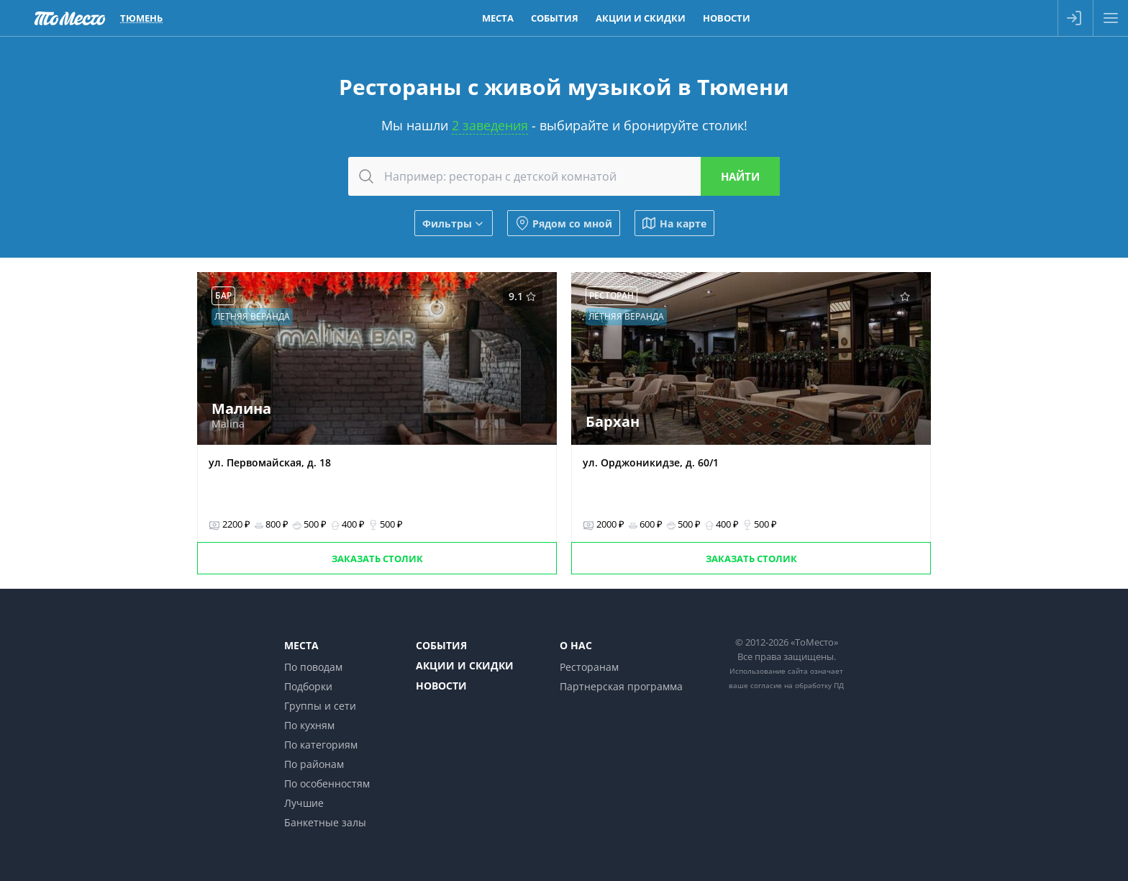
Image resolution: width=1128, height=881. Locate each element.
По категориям (321, 744)
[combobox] (564, 176)
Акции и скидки (465, 665)
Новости (441, 685)
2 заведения (490, 125)
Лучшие (304, 803)
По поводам (313, 667)
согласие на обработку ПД (797, 685)
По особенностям (327, 783)
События (441, 645)
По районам (314, 764)
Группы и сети (320, 706)
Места (301, 645)
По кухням (309, 725)
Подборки (308, 686)
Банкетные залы (325, 822)
